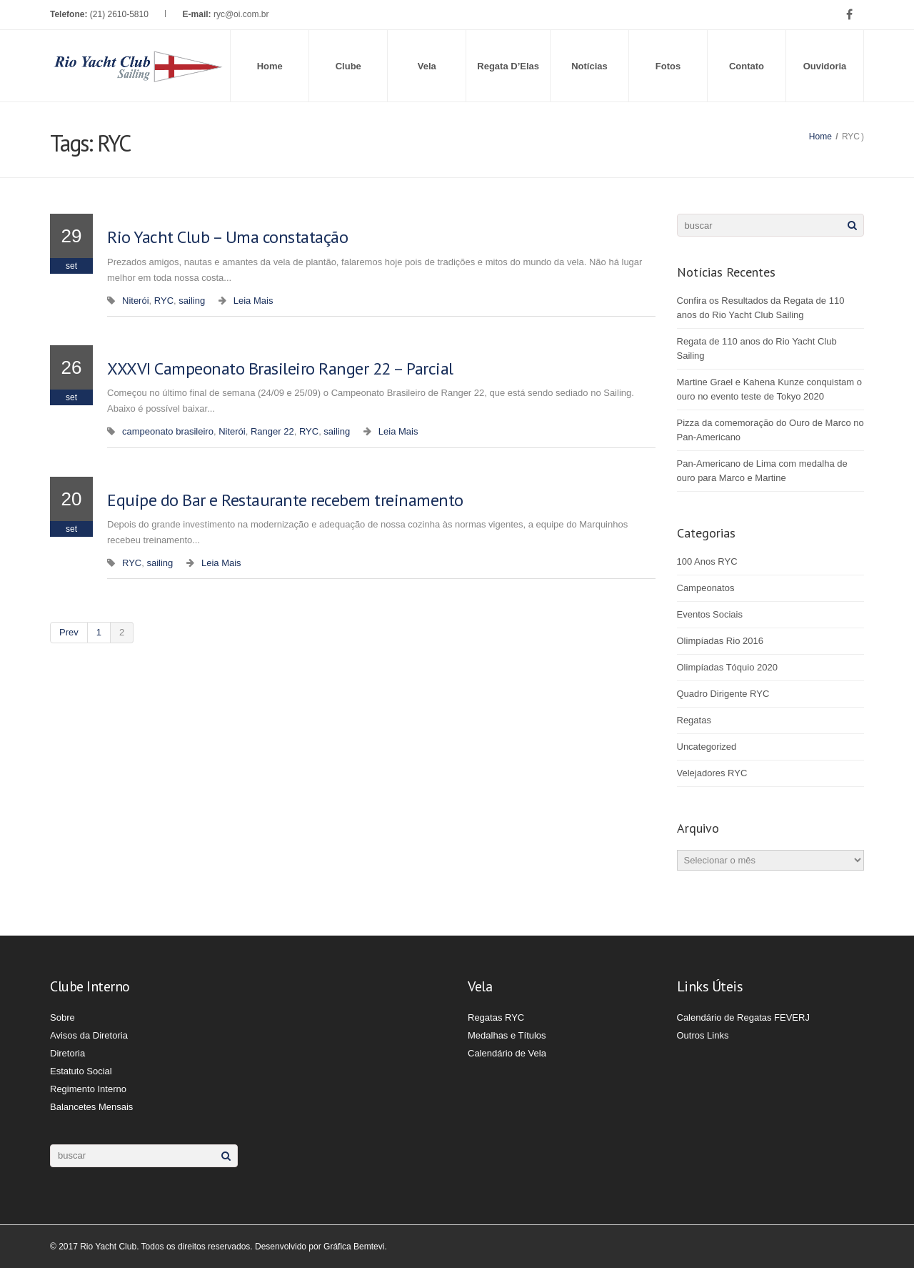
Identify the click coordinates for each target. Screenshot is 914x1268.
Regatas (694, 720)
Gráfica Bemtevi (353, 1247)
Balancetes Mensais (91, 1106)
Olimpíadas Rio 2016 (720, 640)
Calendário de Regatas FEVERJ (743, 1017)
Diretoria (67, 1053)
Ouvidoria (825, 66)
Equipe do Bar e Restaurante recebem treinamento (285, 500)
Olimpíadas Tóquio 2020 (727, 667)
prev (69, 632)
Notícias (589, 66)
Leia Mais (253, 300)
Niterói (135, 300)
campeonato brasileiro (168, 431)
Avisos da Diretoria (89, 1035)
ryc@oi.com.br (241, 14)
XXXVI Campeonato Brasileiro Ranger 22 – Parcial (280, 368)
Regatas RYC (496, 1017)
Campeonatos (706, 588)
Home (270, 66)
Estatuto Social (81, 1071)
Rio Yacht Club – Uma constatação (227, 237)
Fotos (668, 66)
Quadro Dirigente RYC (723, 693)
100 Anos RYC (707, 561)
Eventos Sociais (710, 614)
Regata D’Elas (508, 66)
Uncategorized (707, 746)
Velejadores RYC (712, 773)
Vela (427, 66)
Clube (348, 66)
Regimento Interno (88, 1089)
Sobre (62, 1017)
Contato (746, 66)
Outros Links (703, 1035)
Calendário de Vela (507, 1053)
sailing (192, 300)
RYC (164, 300)
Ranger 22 (272, 431)
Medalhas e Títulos (507, 1035)
